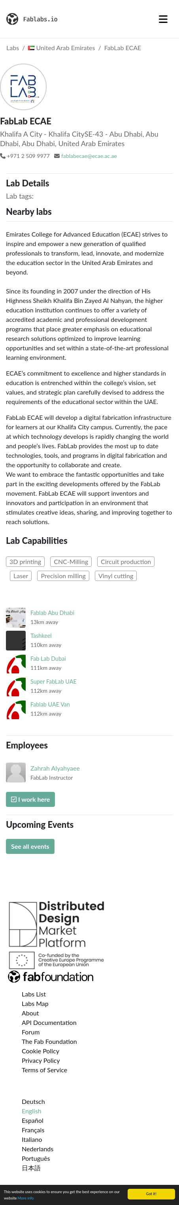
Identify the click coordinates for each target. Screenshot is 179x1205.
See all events (30, 846)
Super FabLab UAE (53, 681)
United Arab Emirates (61, 47)
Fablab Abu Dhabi (52, 612)
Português (36, 1158)
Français (33, 1130)
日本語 (31, 1167)
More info (26, 1198)
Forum (31, 1032)
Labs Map (35, 1003)
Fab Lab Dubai (48, 658)
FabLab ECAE (122, 47)
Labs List (34, 994)
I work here (30, 799)
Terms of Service (44, 1069)
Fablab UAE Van (50, 704)
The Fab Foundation (49, 1041)
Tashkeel (41, 635)
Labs (12, 47)
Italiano (32, 1139)
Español (32, 1120)
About (30, 1013)
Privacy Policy (41, 1060)
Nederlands (37, 1148)
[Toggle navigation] (163, 19)
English (31, 1111)
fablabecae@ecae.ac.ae (89, 155)
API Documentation (49, 1022)
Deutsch (33, 1101)
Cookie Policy (40, 1051)
